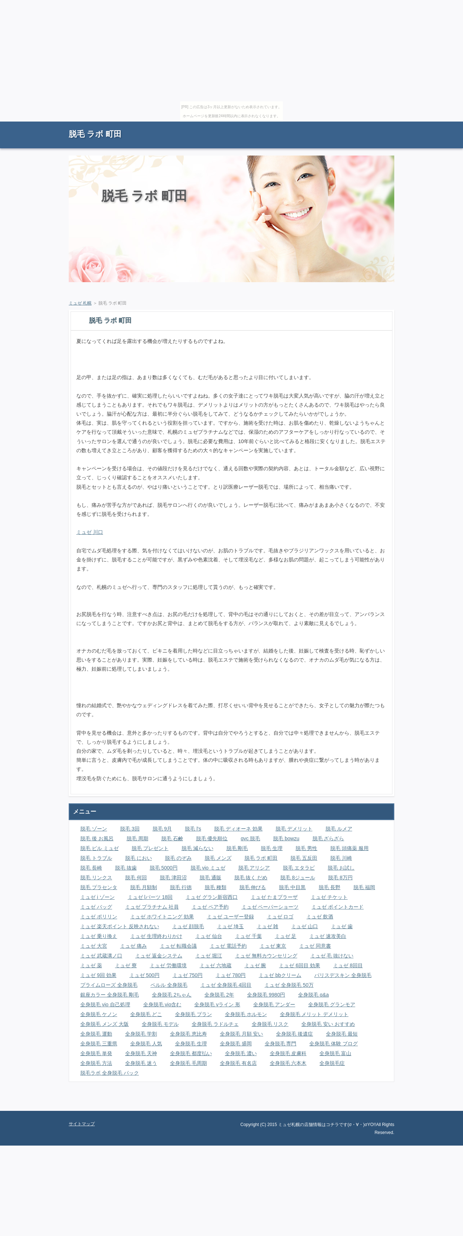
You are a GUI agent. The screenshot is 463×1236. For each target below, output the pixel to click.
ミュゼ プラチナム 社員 (152, 907)
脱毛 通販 (210, 877)
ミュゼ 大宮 (93, 946)
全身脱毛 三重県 (98, 1043)
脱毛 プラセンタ (98, 887)
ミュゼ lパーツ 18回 (150, 897)
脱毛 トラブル (96, 858)
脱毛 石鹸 (172, 838)
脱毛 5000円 (164, 868)
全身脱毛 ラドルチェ (215, 1024)
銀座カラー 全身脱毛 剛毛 (109, 995)
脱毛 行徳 (181, 887)
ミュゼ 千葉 (248, 936)
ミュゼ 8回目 (348, 965)
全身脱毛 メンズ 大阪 (104, 1024)
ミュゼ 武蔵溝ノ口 (101, 956)
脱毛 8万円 (340, 877)
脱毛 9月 (162, 829)
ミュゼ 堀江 (208, 956)
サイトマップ (378, 125)
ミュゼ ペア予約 (210, 907)
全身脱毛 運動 (96, 1034)
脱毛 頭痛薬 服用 (349, 848)
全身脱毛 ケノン (98, 1014)
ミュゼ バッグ (96, 907)
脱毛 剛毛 (237, 848)
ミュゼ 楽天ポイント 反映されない (119, 926)
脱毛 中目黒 (292, 887)
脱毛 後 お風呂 (97, 838)
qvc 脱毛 (250, 838)
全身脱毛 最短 (342, 1034)
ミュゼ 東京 (273, 946)
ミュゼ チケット (329, 897)
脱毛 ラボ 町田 (95, 134)
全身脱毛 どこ (146, 1014)
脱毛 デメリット (294, 829)
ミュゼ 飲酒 (319, 916)
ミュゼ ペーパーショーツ (270, 907)
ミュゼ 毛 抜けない (332, 956)
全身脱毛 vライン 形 (217, 1004)
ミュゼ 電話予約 (228, 946)
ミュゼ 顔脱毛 (188, 926)
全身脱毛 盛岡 (236, 1043)
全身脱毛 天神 (141, 1053)
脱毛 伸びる (252, 887)
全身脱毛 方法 (96, 1063)
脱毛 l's (193, 829)
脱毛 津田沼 (173, 877)
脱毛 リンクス (96, 877)
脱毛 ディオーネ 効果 (238, 829)
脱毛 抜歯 (126, 868)
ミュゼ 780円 (231, 975)
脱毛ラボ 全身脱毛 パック (109, 1073)
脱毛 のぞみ (178, 858)
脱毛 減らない (197, 848)
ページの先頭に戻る (369, 1105)
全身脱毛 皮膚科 (288, 1053)
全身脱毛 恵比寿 (188, 1034)
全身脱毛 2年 (219, 995)
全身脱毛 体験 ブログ (333, 1043)
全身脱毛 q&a (313, 995)
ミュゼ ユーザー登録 (230, 916)
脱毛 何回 (136, 877)
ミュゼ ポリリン (98, 916)
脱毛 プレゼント (150, 848)
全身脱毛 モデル (160, 1024)
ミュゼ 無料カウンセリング (266, 956)
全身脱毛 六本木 (288, 1063)
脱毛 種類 (215, 887)
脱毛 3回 (130, 829)
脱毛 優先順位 (212, 838)
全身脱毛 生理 (191, 1043)
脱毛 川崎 (341, 858)
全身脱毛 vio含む (162, 1004)
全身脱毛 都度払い (191, 1053)
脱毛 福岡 (364, 887)
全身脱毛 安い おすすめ (328, 1024)
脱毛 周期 (137, 838)
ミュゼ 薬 (91, 965)
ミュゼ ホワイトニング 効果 (162, 916)
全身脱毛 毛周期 (188, 1063)
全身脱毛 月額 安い (241, 1034)
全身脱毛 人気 (146, 1043)
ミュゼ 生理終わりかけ (156, 936)
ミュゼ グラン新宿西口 (212, 897)
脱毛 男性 (306, 848)
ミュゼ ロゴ (280, 916)
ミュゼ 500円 (144, 975)
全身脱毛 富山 (335, 1053)
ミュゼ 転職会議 (178, 946)
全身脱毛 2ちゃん (172, 995)
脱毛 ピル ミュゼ (99, 848)
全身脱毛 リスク (270, 1024)
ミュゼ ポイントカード (337, 907)
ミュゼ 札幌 (80, 303)
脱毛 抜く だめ (251, 877)
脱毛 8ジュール (297, 877)
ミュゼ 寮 (126, 965)
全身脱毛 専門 (281, 1043)
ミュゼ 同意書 (315, 946)
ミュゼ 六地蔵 (216, 965)
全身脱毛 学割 (141, 1034)
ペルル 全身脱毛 (168, 985)
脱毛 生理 (272, 848)
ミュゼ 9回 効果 (98, 975)
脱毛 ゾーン (93, 829)
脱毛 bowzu (286, 838)
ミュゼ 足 (286, 936)
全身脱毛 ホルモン (246, 1014)
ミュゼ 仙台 (208, 936)
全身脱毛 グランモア (331, 1004)
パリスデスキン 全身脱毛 (342, 975)
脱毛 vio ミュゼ (208, 868)
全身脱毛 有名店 (238, 1063)
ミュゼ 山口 (304, 926)
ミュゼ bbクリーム (280, 975)
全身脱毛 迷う (141, 1063)
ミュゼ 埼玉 (230, 926)
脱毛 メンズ (218, 858)
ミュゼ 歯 (342, 926)
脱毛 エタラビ (299, 868)
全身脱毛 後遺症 (294, 1034)
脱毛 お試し (341, 868)
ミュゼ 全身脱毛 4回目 (226, 985)
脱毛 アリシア (254, 868)
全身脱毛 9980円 (266, 995)
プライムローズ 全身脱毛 (108, 985)
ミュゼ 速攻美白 (327, 936)
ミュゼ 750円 (188, 975)
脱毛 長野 (329, 887)
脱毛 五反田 (303, 858)
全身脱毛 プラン (193, 1014)
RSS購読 (343, 125)
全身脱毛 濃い (241, 1053)
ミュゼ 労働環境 (168, 965)
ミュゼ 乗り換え (98, 936)
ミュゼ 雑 (268, 926)
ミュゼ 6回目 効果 (299, 965)
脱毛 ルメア (339, 829)
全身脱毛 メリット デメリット (314, 1014)
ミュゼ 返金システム (158, 956)
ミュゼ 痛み (133, 946)
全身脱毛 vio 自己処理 (105, 1004)
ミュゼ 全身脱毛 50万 (288, 985)
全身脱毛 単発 (96, 1053)
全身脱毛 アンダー (274, 1004)
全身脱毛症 (332, 1063)
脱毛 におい (138, 858)
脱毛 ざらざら (328, 838)
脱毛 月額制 (143, 887)
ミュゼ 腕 (255, 965)
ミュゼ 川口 (89, 532)
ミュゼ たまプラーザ (274, 897)
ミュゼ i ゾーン (97, 897)
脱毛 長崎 (91, 868)
